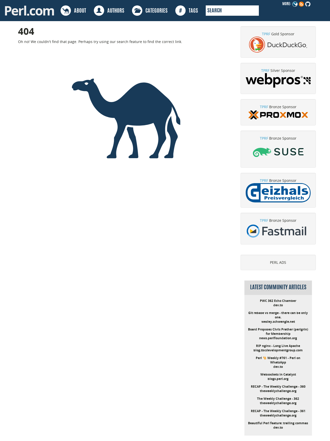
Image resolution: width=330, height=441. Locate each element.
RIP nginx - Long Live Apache (278, 346)
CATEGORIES (150, 10)
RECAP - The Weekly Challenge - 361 (278, 411)
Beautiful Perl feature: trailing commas (278, 423)
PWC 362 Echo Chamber (278, 301)
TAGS (186, 10)
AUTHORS (109, 10)
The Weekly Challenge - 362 (278, 398)
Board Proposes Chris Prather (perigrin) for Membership (278, 331)
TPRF (266, 33)
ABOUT (73, 10)
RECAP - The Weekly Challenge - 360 (278, 386)
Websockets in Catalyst (278, 374)
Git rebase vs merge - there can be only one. (278, 315)
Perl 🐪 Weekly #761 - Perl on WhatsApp (278, 360)
